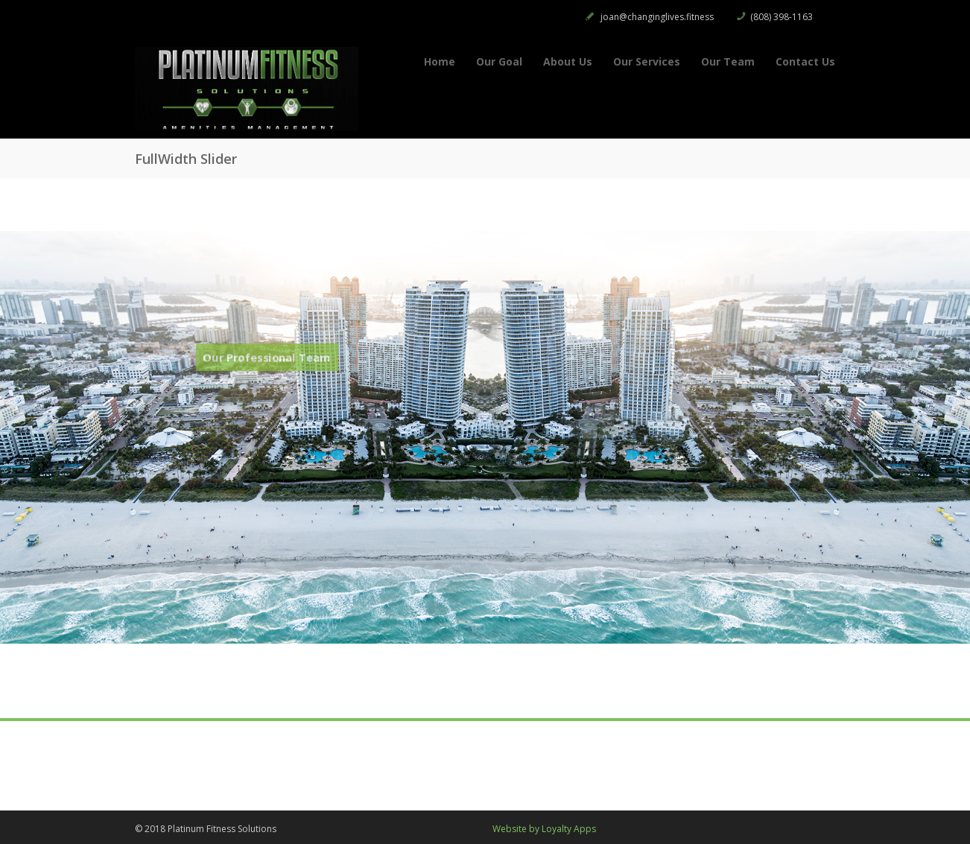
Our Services (646, 61)
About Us (567, 61)
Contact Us (805, 61)
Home (439, 61)
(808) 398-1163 (781, 16)
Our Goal (499, 61)
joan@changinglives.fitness (657, 16)
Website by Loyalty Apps (544, 828)
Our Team (728, 61)
